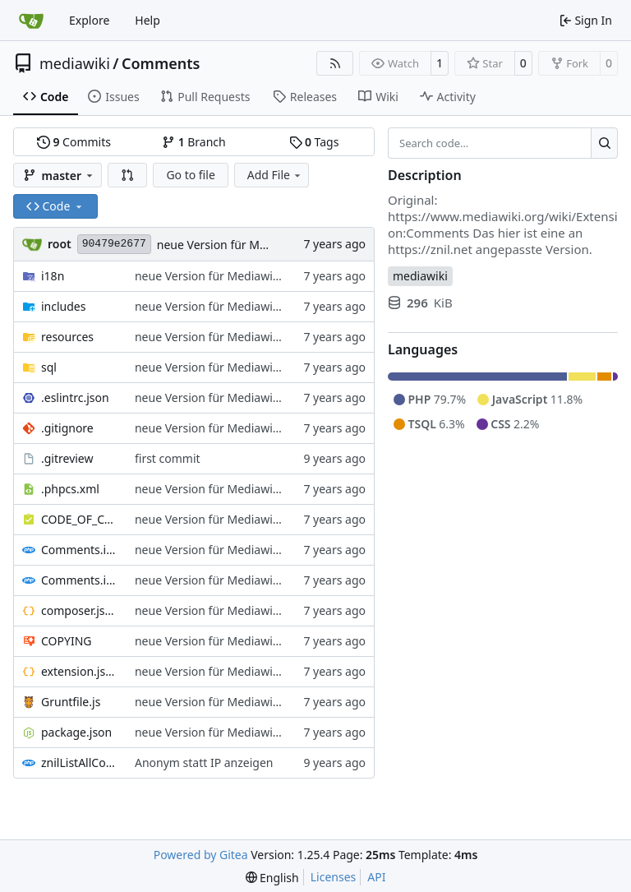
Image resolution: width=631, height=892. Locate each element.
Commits (74, 142)
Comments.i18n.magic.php (79, 580)
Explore (89, 20)
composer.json (79, 610)
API (376, 877)
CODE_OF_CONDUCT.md (79, 519)
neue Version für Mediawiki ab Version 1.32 (251, 276)
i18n (52, 276)
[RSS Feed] (335, 63)
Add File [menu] (275, 175)
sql (49, 367)
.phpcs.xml (70, 489)
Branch (194, 142)
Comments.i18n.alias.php (79, 549)
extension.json (79, 671)
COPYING (66, 641)
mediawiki (74, 63)
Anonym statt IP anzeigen (204, 762)
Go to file (190, 175)
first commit (167, 458)
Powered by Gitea (201, 854)
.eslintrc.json (75, 397)
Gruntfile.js (70, 701)
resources (67, 336)
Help (147, 20)
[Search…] (604, 143)
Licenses (334, 877)
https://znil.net (430, 249)
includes (63, 306)
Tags (314, 142)
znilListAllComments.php (79, 762)
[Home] (31, 20)
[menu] (272, 877)
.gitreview (67, 458)
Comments (161, 63)
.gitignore (67, 428)
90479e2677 (114, 244)
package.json (76, 732)
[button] (127, 175)
